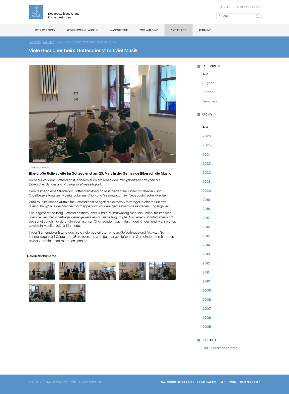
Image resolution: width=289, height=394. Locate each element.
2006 (207, 317)
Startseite (35, 42)
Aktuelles (178, 30)
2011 (206, 272)
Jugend (209, 83)
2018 (206, 209)
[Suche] (239, 16)
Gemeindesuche (248, 7)
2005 (207, 327)
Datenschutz (250, 382)
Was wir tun (119, 30)
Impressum (228, 382)
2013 (206, 254)
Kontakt (226, 7)
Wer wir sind (45, 30)
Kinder (208, 92)
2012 (206, 263)
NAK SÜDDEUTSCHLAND (177, 382)
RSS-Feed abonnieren (220, 348)
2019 (206, 200)
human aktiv (206, 382)
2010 (206, 281)
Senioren (210, 101)
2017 (206, 218)
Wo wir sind (149, 30)
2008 (207, 299)
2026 (207, 136)
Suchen (258, 16)
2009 (207, 290)
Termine (205, 30)
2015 (206, 236)
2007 (207, 308)
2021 (206, 181)
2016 (206, 227)
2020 (207, 190)
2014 (206, 245)
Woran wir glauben (82, 30)
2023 (207, 163)
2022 (207, 172)
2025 (207, 145)
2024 (207, 154)
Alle (205, 74)
